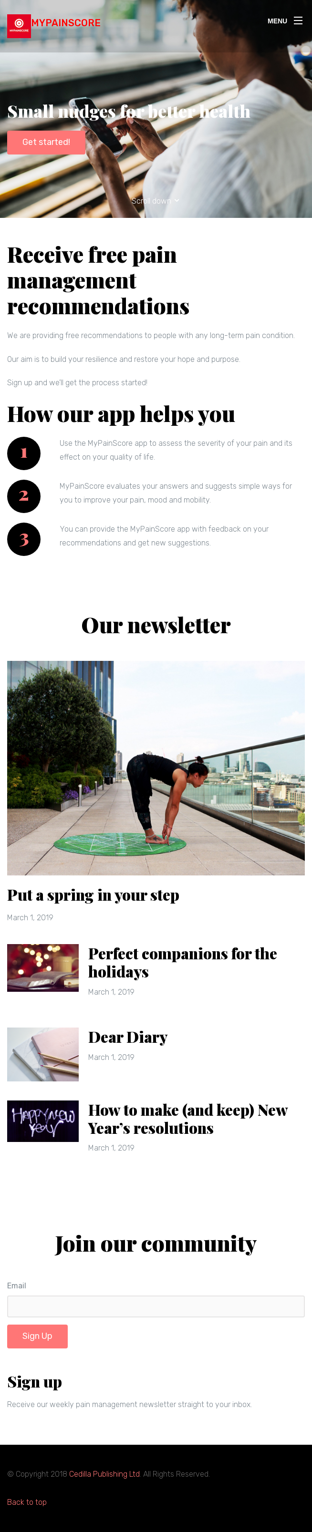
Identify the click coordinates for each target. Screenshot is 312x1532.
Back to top (27, 1502)
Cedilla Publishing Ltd (104, 1474)
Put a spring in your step (93, 894)
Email (16, 1285)
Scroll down (156, 201)
